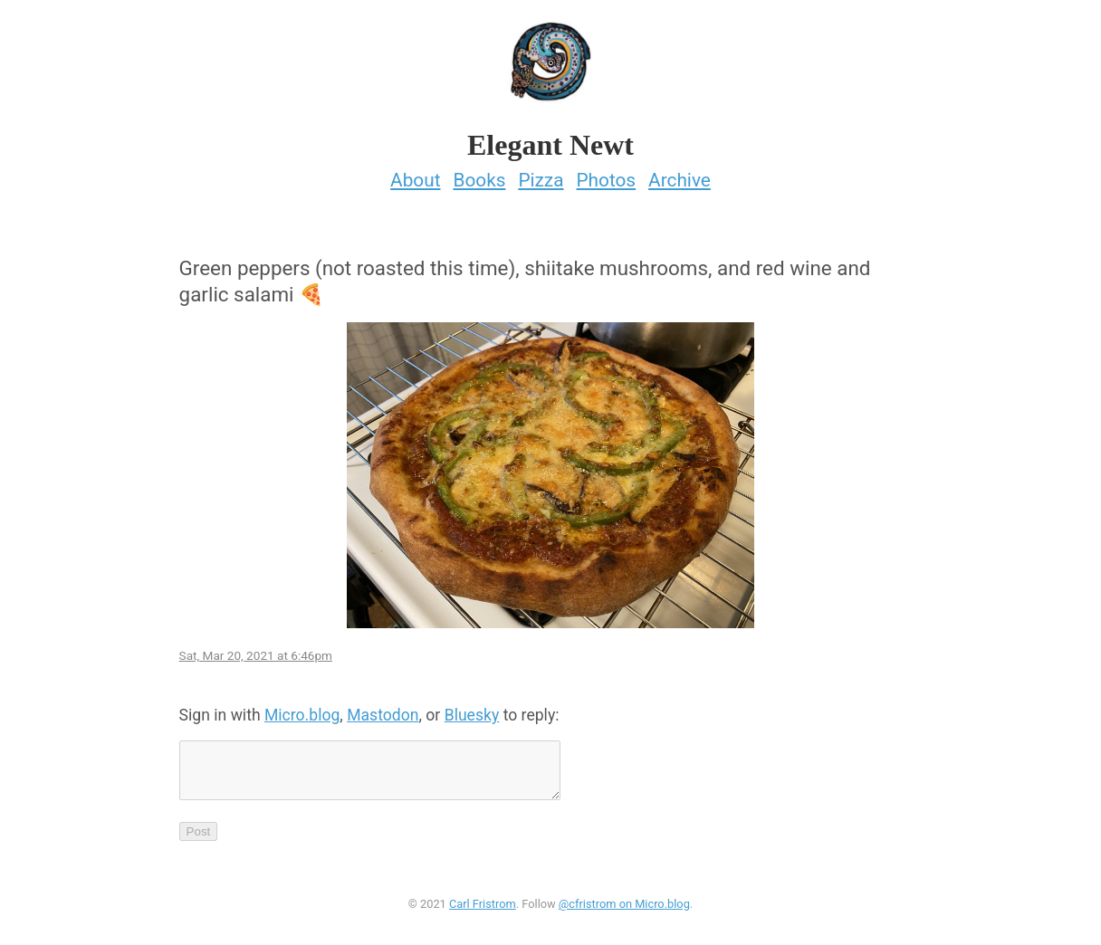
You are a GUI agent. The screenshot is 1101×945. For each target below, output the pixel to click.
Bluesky (472, 710)
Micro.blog (302, 710)
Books (479, 175)
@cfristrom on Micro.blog (624, 909)
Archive (679, 175)
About (415, 175)
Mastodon (382, 710)
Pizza (540, 175)
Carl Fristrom (482, 909)
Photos (606, 175)
